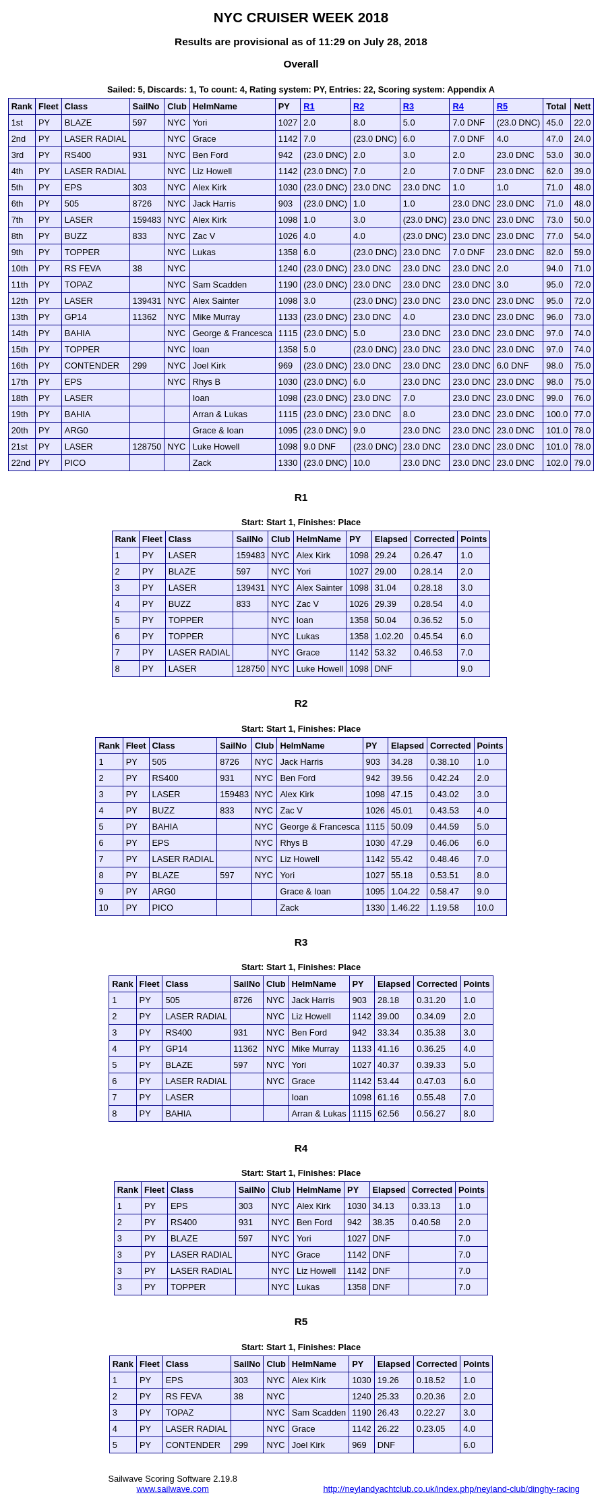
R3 (408, 106)
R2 (358, 106)
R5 (502, 106)
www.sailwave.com (173, 1489)
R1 (308, 106)
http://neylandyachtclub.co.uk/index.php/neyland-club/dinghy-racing (451, 1489)
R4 (457, 106)
